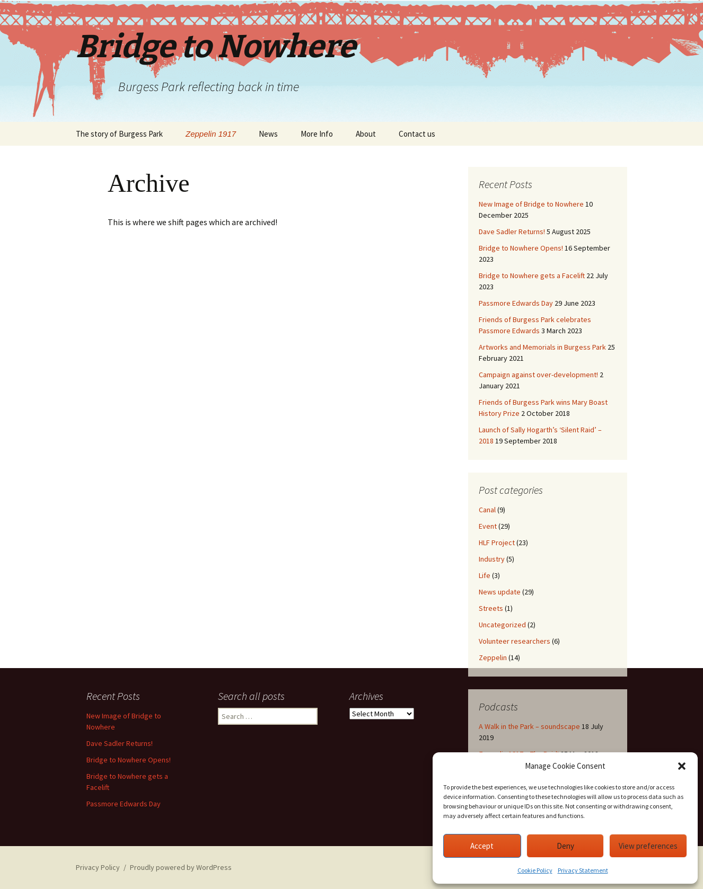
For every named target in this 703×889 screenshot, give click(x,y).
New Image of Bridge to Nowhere (531, 204)
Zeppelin (493, 657)
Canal (487, 509)
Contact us (417, 134)
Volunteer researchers (514, 641)
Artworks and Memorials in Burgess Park (542, 347)
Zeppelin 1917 (211, 133)
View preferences (648, 846)
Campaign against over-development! (538, 374)
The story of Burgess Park (119, 134)
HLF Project (497, 542)
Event (488, 526)
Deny (565, 846)
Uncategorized (502, 624)
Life (484, 575)
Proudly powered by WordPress (181, 867)
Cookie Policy (534, 870)
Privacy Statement (583, 870)
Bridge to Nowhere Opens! (521, 248)
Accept (482, 846)
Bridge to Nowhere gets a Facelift (532, 275)
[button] (681, 766)
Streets (491, 608)
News (268, 134)
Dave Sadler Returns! (512, 231)
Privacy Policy (98, 867)
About (366, 134)
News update (500, 592)
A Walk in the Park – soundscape (529, 726)
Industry (492, 559)
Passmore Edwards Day (516, 303)
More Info (317, 134)
